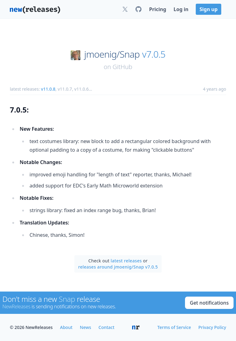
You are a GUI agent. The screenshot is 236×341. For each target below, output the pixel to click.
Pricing (157, 9)
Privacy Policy (212, 327)
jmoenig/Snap (112, 54)
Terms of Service (174, 327)
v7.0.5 (154, 54)
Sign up (208, 9)
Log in (181, 9)
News (85, 327)
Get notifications (209, 302)
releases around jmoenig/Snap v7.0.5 (118, 267)
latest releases (126, 261)
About (66, 327)
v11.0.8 (48, 89)
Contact (107, 327)
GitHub (122, 67)
